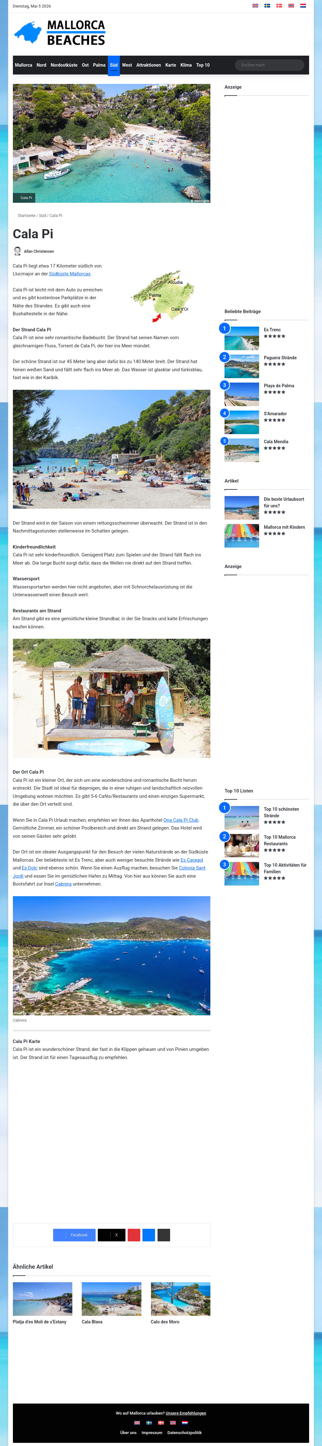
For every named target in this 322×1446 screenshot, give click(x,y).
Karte (170, 65)
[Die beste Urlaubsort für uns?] (242, 508)
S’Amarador (275, 413)
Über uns (128, 1432)
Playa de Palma (279, 385)
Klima (186, 65)
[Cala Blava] (112, 1299)
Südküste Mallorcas (70, 274)
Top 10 (203, 65)
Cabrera (63, 884)
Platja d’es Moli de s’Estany (39, 1321)
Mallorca (23, 65)
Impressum (152, 1432)
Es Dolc (29, 868)
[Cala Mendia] (242, 450)
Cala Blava (92, 1321)
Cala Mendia (276, 441)
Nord (41, 65)
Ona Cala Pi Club (181, 820)
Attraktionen (148, 65)
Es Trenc (272, 329)
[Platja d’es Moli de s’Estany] (43, 1299)
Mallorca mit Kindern (284, 527)
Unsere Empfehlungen (186, 1413)
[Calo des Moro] (181, 1299)
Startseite (24, 215)
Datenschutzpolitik (185, 1432)
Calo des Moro (165, 1321)
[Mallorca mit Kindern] (242, 536)
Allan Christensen (39, 251)
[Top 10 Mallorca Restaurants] (242, 846)
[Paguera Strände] (242, 366)
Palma (99, 65)
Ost (85, 65)
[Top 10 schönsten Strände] (242, 818)
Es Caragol (192, 860)
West (127, 65)
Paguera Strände (280, 357)
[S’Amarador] (242, 422)
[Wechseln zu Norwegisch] (291, 6)
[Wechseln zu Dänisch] (279, 6)
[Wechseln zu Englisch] (255, 6)
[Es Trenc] (242, 338)
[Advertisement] (272, 196)
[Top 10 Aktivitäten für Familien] (242, 874)
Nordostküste (64, 65)
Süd (114, 65)
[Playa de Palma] (242, 394)
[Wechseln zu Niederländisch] (303, 6)
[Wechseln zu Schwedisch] (267, 6)
